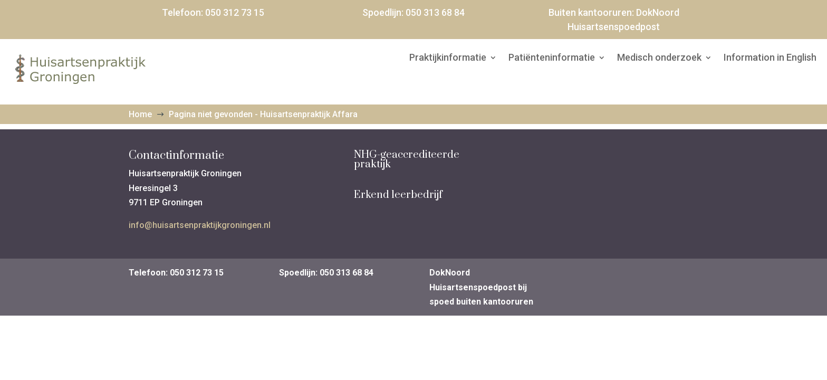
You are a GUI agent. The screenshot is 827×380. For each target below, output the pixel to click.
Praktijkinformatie (447, 58)
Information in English (770, 58)
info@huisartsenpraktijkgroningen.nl (200, 225)
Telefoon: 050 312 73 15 (176, 273)
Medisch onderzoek (659, 58)
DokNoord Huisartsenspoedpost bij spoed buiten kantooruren (481, 287)
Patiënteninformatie (551, 58)
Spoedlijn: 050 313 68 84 (326, 273)
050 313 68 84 (435, 12)
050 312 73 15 (234, 12)
